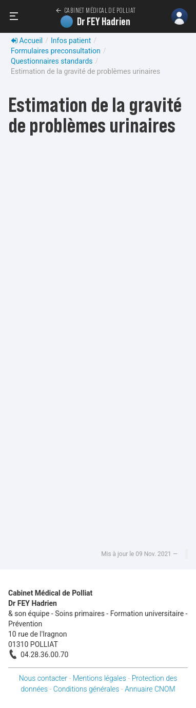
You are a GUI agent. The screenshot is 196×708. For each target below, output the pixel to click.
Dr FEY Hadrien (95, 21)
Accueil (27, 40)
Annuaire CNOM (150, 689)
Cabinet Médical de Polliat (95, 10)
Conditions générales (86, 689)
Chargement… (98, 348)
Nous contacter (43, 678)
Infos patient (71, 40)
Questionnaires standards (52, 61)
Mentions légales (99, 678)
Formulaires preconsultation (56, 51)
